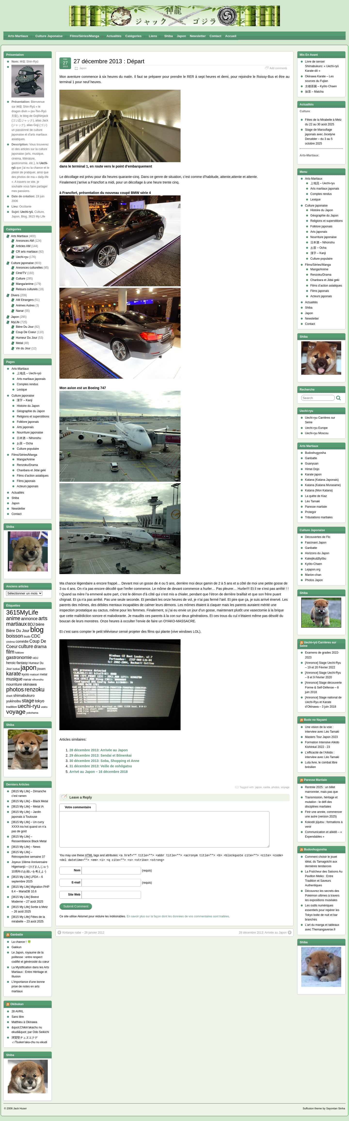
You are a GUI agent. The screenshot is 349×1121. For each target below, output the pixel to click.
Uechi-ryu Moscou (317, 433)
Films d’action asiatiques (32, 475)
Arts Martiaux (19, 236)
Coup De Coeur (26, 332)
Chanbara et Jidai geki (31, 470)
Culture (20, 278)
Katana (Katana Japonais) (322, 479)
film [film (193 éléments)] (10, 652)
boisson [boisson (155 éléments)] (14, 636)
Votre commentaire (78, 807)
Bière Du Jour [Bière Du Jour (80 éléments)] (17, 631)
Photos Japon (314, 580)
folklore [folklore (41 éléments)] (19, 652)
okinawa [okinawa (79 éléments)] (30, 684)
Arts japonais (25, 427)
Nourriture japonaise (30, 432)
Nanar (20, 310)
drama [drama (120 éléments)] (40, 646)
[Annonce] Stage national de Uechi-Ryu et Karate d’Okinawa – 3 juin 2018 (323, 702)
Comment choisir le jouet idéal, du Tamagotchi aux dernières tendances (321, 861)
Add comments (278, 68)
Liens (155, 37)
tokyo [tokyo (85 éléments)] (39, 701)
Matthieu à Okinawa (24, 1022)
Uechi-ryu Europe (316, 428)
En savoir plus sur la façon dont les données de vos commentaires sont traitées (178, 916)
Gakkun (16, 947)
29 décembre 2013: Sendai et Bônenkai (100, 755)
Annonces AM (25, 240)
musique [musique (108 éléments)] (14, 679)
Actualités (113, 36)
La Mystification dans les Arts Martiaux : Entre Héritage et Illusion (30, 972)
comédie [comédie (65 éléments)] (22, 641)
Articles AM (23, 246)
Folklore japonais (28, 422)
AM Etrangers (24, 300)
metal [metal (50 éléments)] (43, 674)
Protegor (310, 512)
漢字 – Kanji (24, 400)
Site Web (74, 894)
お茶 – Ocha (25, 443)
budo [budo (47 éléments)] (27, 636)
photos (275, 787)
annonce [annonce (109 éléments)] (29, 618)
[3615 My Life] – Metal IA (27, 806)
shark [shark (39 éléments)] (9, 695)
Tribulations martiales (319, 517)
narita (266, 787)
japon (258, 787)
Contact (215, 36)
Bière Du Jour (24, 326)
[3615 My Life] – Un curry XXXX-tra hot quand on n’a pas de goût (28, 826)
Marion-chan (313, 575)
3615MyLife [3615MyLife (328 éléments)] (22, 612)
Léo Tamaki (312, 501)
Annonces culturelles (29, 267)
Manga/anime (24, 284)
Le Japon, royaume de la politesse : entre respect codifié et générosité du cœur (30, 957)
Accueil (230, 36)
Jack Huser (20, 1108)
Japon (181, 36)
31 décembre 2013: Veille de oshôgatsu (100, 766)
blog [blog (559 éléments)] (37, 629)
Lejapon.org (312, 569)
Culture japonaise (51, 37)
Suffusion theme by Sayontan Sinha (324, 1108)
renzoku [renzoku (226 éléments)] (35, 689)
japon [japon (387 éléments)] (28, 667)
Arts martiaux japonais (31, 379)
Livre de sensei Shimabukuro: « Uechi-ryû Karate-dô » (322, 66)
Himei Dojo (312, 469)
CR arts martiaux (27, 251)
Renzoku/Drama (27, 465)
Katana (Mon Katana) (319, 490)
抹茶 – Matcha (314, 91)
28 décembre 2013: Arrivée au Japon (98, 750)
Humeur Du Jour (26, 337)
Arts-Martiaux (20, 37)
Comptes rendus (27, 384)
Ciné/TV (21, 273)
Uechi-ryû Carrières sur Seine (318, 644)
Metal (19, 343)
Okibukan (17, 1004)
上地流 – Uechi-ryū (29, 373)
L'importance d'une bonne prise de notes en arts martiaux (28, 986)
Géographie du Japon (31, 411)
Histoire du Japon (28, 406)
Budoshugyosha (315, 453)
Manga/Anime (26, 459)
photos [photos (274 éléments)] (15, 689)
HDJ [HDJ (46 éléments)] (35, 658)
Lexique (22, 389)
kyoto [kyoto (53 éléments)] (25, 674)
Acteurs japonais (27, 486)
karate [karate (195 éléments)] (13, 674)
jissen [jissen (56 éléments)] (41, 669)
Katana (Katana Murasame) (323, 485)
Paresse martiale (316, 506)
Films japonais (26, 481)
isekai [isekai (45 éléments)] (16, 668)
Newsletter (198, 36)
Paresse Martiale (315, 780)
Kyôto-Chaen (313, 564)
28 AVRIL (17, 1011)
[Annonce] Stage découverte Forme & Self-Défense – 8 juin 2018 (323, 687)
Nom (77, 870)
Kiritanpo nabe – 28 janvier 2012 (80, 932)
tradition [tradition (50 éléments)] (11, 707)
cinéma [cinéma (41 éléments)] (10, 641)
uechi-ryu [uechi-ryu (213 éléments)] (29, 706)
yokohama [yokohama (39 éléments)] (32, 712)
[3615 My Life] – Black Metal (29, 801)
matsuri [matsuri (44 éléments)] (34, 674)
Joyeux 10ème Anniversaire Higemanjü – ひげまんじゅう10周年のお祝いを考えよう (30, 866)
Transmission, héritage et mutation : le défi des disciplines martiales (321, 802)
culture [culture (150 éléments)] (25, 646)
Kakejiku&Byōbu (315, 558)
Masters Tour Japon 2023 (321, 737)
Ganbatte (16, 934)
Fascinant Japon (315, 542)
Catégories (135, 37)
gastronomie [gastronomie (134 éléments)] (19, 657)
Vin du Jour (23, 348)
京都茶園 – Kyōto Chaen (321, 86)
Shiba (168, 36)
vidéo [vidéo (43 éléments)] (44, 706)
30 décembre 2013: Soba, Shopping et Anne (104, 761)
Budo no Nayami (315, 719)
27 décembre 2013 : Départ (108, 61)
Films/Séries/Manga (86, 37)
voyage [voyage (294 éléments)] (15, 711)
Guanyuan (311, 463)
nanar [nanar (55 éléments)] (27, 679)
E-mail (75, 882)
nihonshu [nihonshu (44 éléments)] (38, 679)
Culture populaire (28, 448)
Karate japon (313, 474)
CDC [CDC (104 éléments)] (35, 636)
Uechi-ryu (22, 257)
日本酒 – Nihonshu (29, 438)
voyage (285, 787)
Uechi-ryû (26, 212)
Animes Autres (25, 305)
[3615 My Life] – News (25, 847)
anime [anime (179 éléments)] (13, 618)
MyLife (15, 322)
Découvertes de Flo (317, 537)
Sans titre (17, 1016)
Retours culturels (27, 289)
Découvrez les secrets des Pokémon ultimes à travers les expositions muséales (322, 895)
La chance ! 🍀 (21, 942)
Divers (15, 295)
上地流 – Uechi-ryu (322, 183)
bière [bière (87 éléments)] (40, 624)
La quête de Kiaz (316, 496)
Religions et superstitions (33, 416)
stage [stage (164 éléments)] (28, 700)
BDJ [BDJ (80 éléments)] (31, 624)
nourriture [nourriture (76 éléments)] (14, 684)
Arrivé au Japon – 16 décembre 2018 (98, 772)
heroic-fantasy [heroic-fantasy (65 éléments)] (17, 663)
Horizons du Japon (317, 553)
